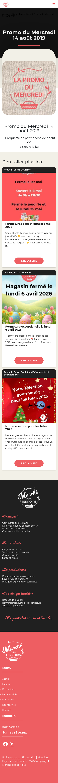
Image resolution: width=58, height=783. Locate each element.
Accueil (6, 14)
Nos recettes (9, 704)
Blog (14, 14)
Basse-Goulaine (10, 726)
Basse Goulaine (22, 169)
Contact (6, 710)
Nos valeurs (8, 699)
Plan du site (20, 761)
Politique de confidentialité (19, 757)
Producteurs (8, 689)
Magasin (6, 684)
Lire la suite (29, 261)
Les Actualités (9, 694)
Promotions (25, 14)
